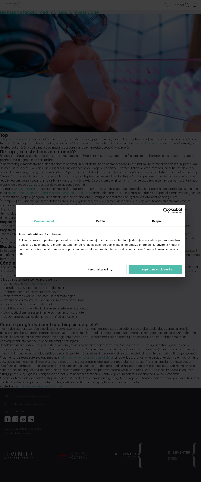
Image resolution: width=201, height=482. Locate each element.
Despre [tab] (157, 221)
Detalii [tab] (100, 221)
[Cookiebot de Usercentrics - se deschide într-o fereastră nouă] (165, 210)
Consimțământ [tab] (44, 221)
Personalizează (100, 269)
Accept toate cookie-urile (155, 269)
